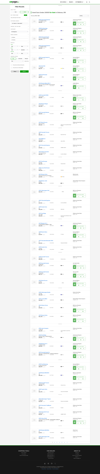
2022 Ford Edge (42, 335)
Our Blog (77, 453)
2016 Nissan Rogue (43, 103)
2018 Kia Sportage (43, 28)
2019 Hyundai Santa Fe (44, 352)
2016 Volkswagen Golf (44, 190)
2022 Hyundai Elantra (44, 112)
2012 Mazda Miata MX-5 (44, 83)
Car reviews (24, 453)
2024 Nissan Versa (43, 305)
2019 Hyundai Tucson (44, 382)
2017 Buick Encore (43, 122)
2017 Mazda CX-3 (43, 223)
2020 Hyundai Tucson (44, 132)
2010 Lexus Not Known (44, 167)
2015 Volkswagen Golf (44, 436)
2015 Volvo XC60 (43, 418)
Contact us (77, 452)
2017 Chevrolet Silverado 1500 (46, 240)
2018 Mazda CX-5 (43, 343)
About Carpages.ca (77, 458)
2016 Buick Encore (43, 280)
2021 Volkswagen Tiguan (45, 399)
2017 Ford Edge (42, 213)
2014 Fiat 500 (42, 66)
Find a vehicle (23, 452)
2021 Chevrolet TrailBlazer (45, 405)
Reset (15, 71)
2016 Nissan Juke (43, 180)
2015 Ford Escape (43, 74)
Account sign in (51, 458)
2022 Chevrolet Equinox (44, 45)
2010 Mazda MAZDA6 (44, 430)
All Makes (19, 37)
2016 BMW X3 (42, 138)
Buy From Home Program (77, 455)
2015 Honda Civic (43, 247)
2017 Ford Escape (43, 161)
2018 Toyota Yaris (43, 389)
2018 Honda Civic (43, 207)
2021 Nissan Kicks (43, 174)
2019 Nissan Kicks (43, 315)
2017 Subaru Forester (44, 151)
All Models (19, 40)
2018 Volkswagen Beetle (44, 292)
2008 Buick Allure (43, 232)
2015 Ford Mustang (43, 364)
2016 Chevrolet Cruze (44, 412)
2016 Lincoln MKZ (43, 298)
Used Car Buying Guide (24, 455)
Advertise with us (51, 452)
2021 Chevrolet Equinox (44, 145)
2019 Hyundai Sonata (44, 263)
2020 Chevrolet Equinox (44, 19)
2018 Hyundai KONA (43, 95)
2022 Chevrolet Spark (44, 37)
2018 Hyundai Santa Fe (44, 57)
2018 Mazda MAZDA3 (44, 372)
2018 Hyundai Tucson (44, 256)
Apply (24, 71)
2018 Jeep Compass (43, 328)
